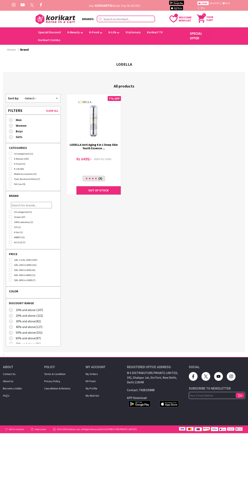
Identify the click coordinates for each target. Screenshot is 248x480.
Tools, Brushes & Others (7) (24, 178)
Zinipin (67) (17, 216)
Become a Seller (12, 388)
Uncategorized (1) (20, 211)
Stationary (133, 32)
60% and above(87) (26, 338)
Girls (17, 136)
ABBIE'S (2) (17, 237)
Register (215, 3)
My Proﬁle (91, 388)
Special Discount (49, 32)
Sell (203, 7)
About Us (8, 381)
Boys (17, 131)
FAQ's (6, 395)
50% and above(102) (27, 332)
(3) (93, 178)
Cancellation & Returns (57, 388)
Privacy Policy (52, 381)
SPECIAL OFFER (196, 36)
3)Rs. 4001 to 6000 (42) (22, 269)
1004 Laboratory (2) (21, 222)
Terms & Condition (54, 374)
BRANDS (88, 19)
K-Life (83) (16, 168)
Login (203, 3)
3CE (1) (15, 227)
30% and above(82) (26, 321)
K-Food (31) (17, 163)
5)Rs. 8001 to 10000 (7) (22, 280)
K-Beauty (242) (19, 158)
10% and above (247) (27, 310)
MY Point (91, 381)
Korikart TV (155, 32)
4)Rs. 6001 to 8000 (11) (22, 275)
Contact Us (9, 374)
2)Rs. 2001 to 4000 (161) (23, 264)
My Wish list (92, 395)
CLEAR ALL (52, 110)
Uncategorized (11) (21, 153)
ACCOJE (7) (17, 242)
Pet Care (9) (17, 184)
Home (11, 49)
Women (19, 125)
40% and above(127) (27, 326)
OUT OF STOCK (98, 190)
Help (226, 3)
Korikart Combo (49, 40)
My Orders (92, 374)
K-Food (95, 32)
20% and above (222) (27, 315)
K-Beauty (75, 32)
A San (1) (16, 232)
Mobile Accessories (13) (23, 173)
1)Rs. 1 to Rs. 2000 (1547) (23, 259)
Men (16, 120)
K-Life (113, 32)
